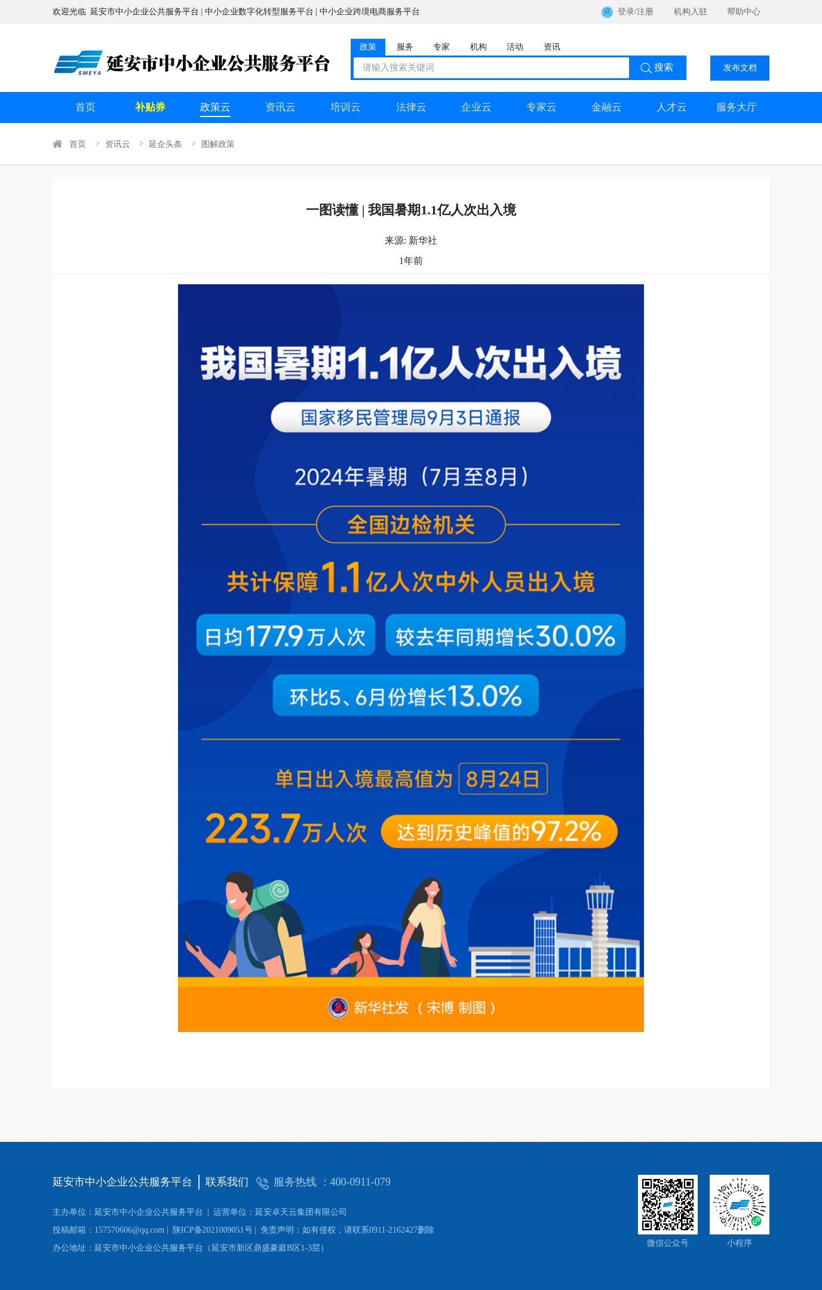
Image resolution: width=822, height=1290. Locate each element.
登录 (626, 11)
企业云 (476, 107)
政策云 (215, 107)
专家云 (541, 107)
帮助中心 (743, 11)
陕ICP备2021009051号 (153, 1230)
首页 (85, 107)
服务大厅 (736, 107)
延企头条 (165, 144)
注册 (645, 11)
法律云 (411, 107)
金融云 (606, 107)
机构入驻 (690, 11)
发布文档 (740, 67)
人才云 (672, 107)
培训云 (345, 107)
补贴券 (150, 107)
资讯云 (280, 107)
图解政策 (218, 144)
